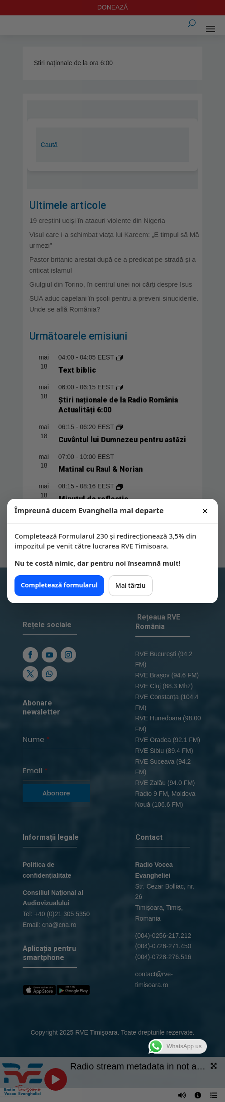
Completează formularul (59, 585)
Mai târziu (130, 585)
